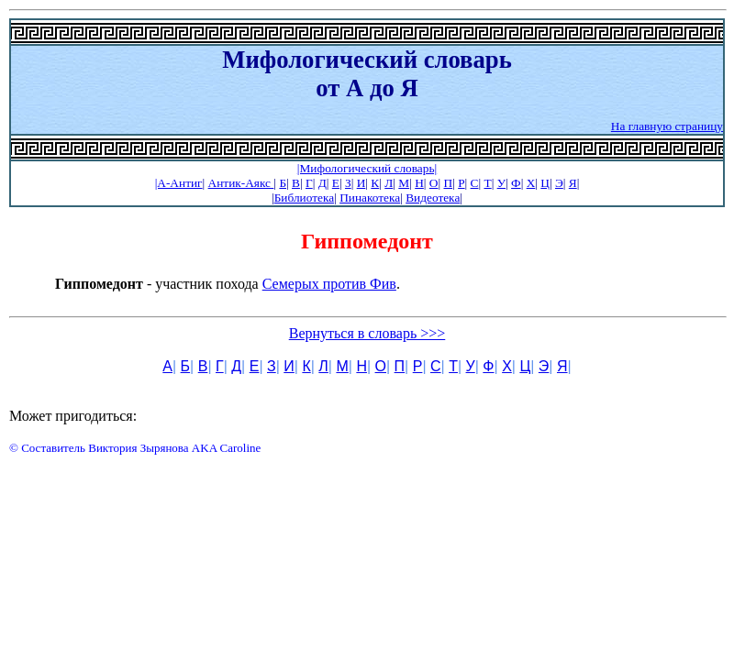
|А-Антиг (179, 183)
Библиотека (304, 197)
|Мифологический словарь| (367, 168)
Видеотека (433, 197)
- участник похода (158, 284)
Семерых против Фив (329, 284)
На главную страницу (667, 126)
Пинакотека (369, 197)
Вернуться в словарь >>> (367, 333)
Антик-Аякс (241, 183)
